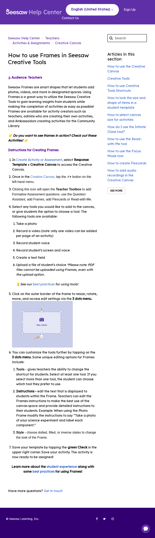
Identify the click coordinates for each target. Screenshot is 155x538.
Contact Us (70, 18)
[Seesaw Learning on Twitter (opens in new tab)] (103, 520)
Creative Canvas (68, 43)
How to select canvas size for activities (124, 117)
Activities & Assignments (31, 43)
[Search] (127, 38)
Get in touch (53, 491)
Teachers (52, 38)
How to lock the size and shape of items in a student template (126, 102)
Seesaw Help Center (24, 38)
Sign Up (130, 9)
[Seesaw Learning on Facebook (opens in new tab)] (95, 520)
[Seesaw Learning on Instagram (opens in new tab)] (111, 520)
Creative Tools (118, 78)
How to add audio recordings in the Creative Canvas (121, 175)
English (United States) (91, 9)
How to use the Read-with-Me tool (124, 141)
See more (116, 190)
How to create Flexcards (126, 163)
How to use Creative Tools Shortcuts (123, 88)
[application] (145, 528)
